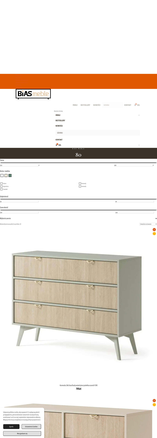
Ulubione (18, 85)
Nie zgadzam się (22, 433)
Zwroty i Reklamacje (22, 80)
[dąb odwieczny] (2, 175)
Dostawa (18, 77)
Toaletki (5, 189)
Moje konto (19, 87)
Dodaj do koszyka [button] (23, 233)
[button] (25, 230)
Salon (4, 183)
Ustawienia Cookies (31, 426)
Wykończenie (78, 218)
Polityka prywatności (22, 82)
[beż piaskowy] (6, 175)
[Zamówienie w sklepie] (148, 224)
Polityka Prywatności (99, 426)
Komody (84, 183)
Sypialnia (6, 186)
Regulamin (19, 75)
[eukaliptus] (10, 175)
